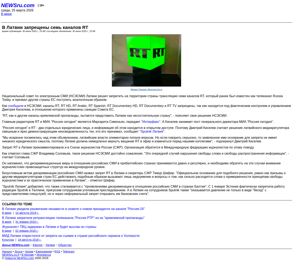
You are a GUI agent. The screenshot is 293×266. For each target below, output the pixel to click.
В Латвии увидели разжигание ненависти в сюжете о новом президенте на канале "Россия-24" (73, 209)
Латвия (50, 245)
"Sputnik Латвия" (152, 131)
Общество (65, 245)
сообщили (16, 106)
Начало (7, 251)
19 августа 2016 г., (30, 239)
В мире (6, 14)
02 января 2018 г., (27, 230)
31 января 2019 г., (27, 221)
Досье (18, 251)
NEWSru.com (18, 5)
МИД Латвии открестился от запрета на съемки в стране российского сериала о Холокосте (71, 235)
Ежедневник (44, 251)
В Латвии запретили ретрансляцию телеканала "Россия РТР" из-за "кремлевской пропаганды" (73, 218)
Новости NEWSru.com (19, 258)
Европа (38, 245)
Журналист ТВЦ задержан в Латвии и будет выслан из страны (49, 227)
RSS (57, 251)
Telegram (69, 251)
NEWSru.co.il (10, 254)
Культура (8, 239)
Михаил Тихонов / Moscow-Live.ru (146, 89)
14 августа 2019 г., (27, 212)
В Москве (28, 254)
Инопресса (44, 254)
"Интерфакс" (150, 121)
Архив (29, 251)
